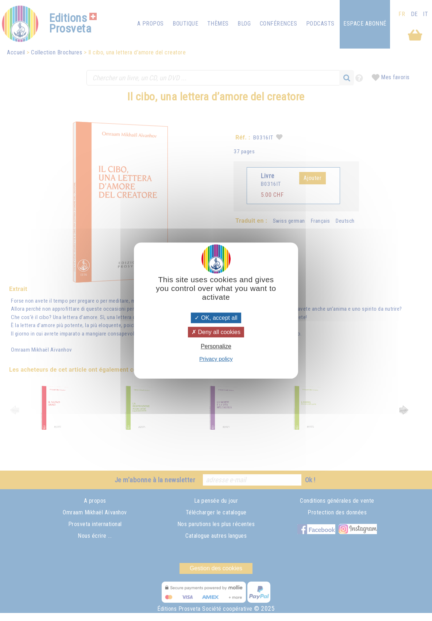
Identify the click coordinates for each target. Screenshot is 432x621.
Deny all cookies (216, 332)
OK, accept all (215, 318)
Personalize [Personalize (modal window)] (216, 346)
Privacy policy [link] (216, 359)
